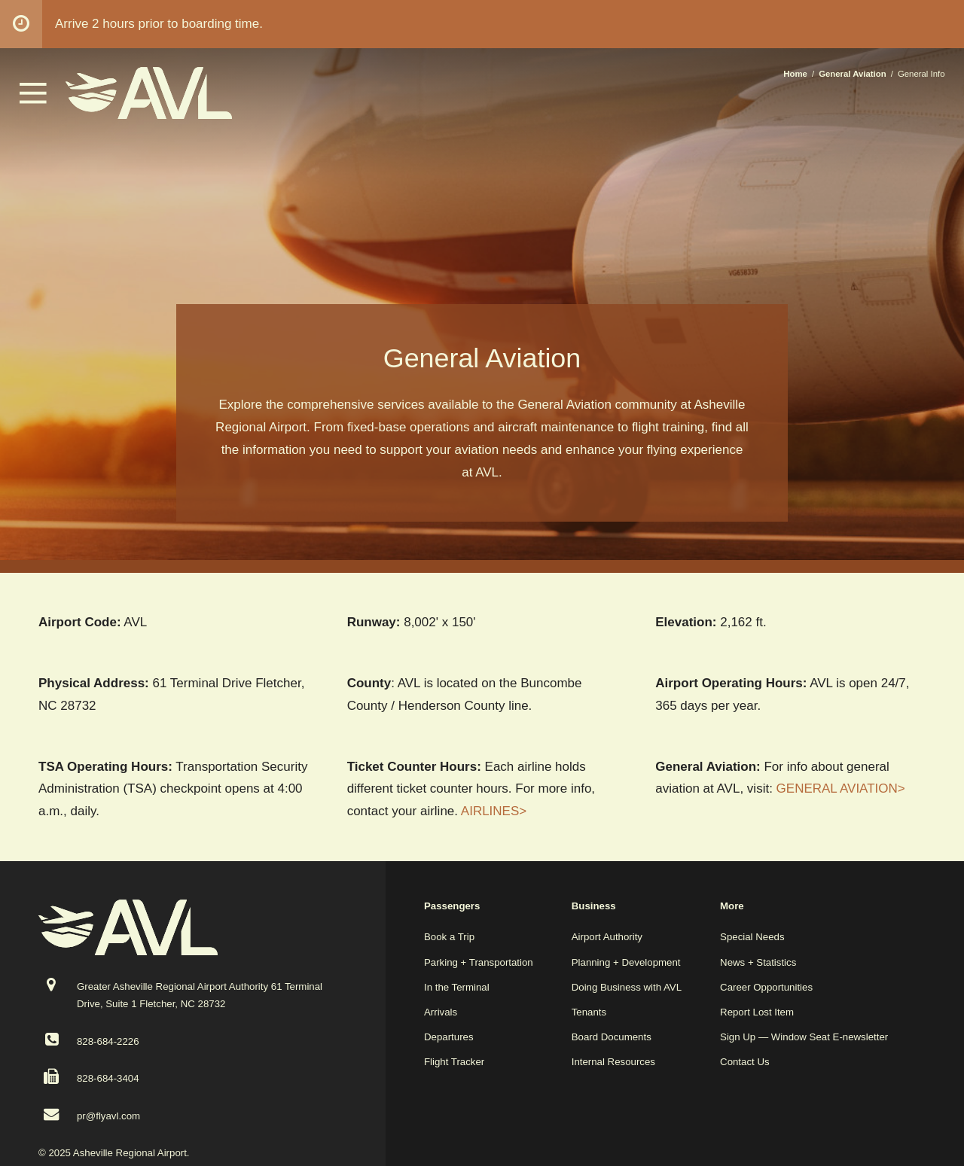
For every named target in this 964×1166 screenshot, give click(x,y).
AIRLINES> (493, 811)
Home (795, 73)
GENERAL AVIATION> (840, 788)
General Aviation (852, 73)
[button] (33, 100)
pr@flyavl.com (108, 1116)
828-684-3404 (108, 1078)
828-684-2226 (108, 1041)
